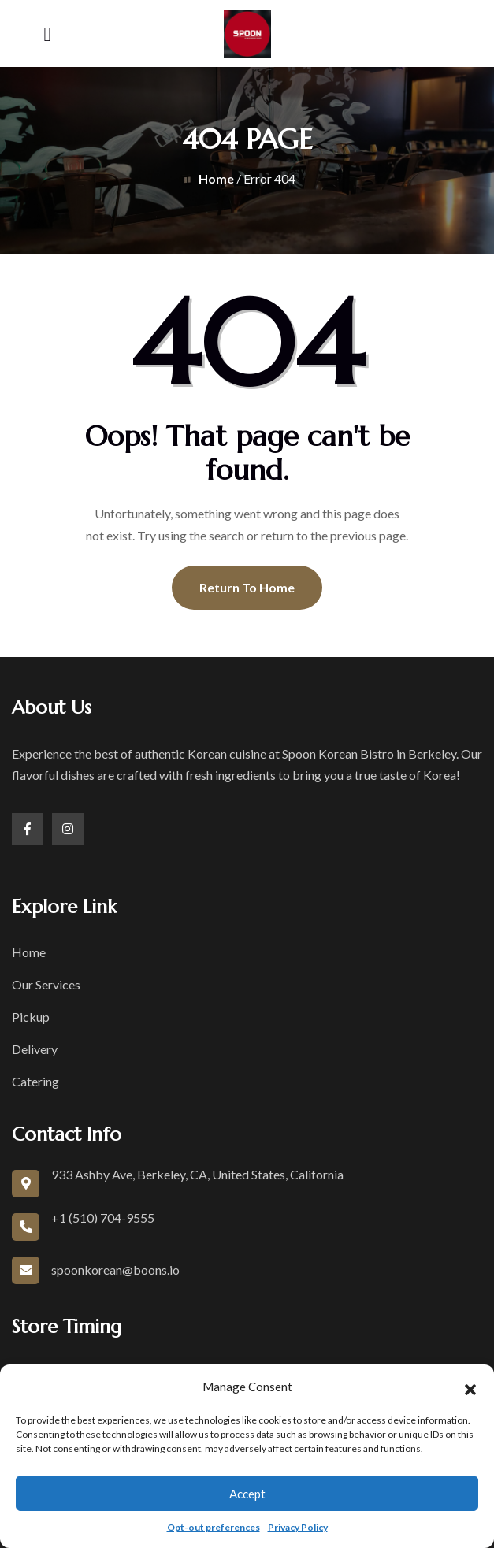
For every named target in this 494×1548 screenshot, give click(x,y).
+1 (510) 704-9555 (102, 1217)
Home (216, 178)
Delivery (35, 1048)
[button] (470, 1387)
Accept (247, 1494)
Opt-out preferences (213, 1527)
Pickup (31, 1016)
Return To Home (247, 587)
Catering (35, 1081)
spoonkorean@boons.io (115, 1269)
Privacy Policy (298, 1527)
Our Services (46, 984)
